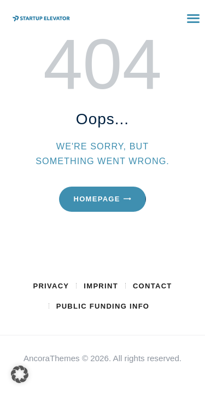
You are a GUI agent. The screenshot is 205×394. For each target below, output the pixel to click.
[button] (19, 374)
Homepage (96, 199)
